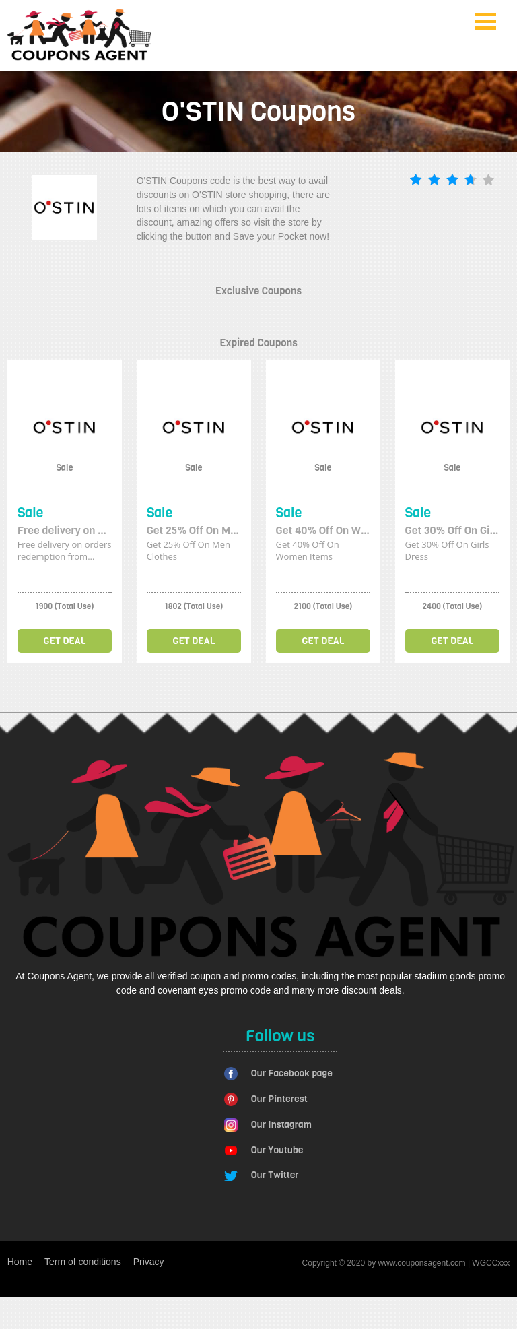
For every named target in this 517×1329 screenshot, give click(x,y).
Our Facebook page (292, 1073)
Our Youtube (277, 1150)
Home (19, 1261)
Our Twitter (275, 1175)
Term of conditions (82, 1261)
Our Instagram (281, 1124)
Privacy (148, 1261)
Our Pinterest (279, 1099)
